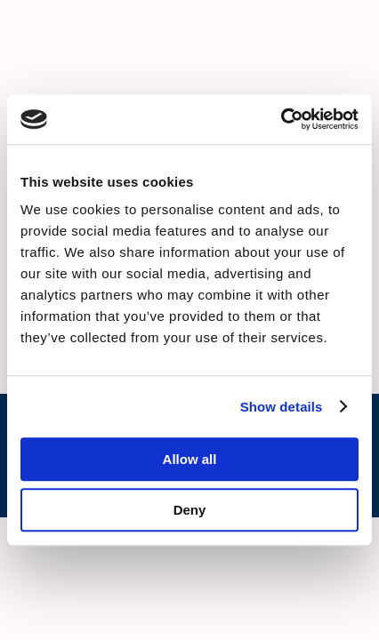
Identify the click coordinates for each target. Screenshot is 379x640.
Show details (281, 406)
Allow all (190, 459)
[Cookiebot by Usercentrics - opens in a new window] (281, 119)
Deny (189, 509)
